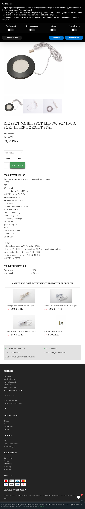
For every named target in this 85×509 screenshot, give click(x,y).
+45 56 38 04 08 (9, 395)
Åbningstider (8, 427)
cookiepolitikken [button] (29, 10)
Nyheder (6, 421)
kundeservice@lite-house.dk (13, 390)
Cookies (6, 461)
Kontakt (6, 429)
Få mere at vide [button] (12, 38)
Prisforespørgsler (10, 446)
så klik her (41, 507)
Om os (6, 424)
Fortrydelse (7, 469)
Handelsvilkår (8, 458)
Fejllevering (7, 467)
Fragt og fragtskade (11, 444)
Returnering (8, 464)
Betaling (6, 441)
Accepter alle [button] (74, 38)
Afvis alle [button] (56, 38)
